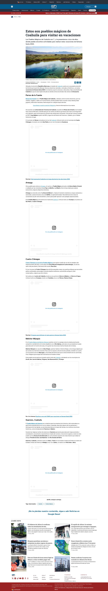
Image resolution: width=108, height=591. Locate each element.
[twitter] (13, 579)
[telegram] (23, 579)
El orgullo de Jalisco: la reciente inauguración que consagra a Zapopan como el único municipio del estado (83, 525)
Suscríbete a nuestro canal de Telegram (44, 105)
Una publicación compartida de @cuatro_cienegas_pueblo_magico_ (54, 330)
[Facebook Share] (75, 82)
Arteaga (43, 186)
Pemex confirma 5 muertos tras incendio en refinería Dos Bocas (81, 559)
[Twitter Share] (78, 82)
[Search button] (95, 6)
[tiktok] (18, 579)
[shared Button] (80, 82)
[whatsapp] (27, 578)
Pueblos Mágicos (49, 503)
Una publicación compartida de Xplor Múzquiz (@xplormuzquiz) (54, 411)
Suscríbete (92, 10)
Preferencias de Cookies (68, 584)
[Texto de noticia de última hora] (58, 13)
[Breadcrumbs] (12, 17)
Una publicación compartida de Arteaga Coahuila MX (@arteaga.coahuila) (54, 254)
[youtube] (20, 579)
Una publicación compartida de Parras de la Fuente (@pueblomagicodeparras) (54, 174)
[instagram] (15, 579)
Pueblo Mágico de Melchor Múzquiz (39, 342)
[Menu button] (17, 6)
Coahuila (59, 86)
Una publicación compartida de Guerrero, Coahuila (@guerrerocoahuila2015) (54, 495)
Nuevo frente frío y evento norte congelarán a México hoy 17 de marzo (83, 542)
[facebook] (25, 579)
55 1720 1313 (83, 578)
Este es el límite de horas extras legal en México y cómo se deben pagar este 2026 (40, 559)
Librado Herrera (34, 83)
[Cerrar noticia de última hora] (96, 13)
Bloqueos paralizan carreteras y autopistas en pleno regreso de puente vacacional (40, 542)
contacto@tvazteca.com (86, 577)
